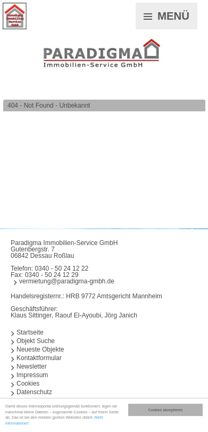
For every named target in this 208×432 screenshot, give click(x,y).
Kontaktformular (39, 358)
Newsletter (31, 366)
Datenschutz (34, 392)
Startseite (30, 332)
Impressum (32, 375)
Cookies (27, 383)
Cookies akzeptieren (165, 409)
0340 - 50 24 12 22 (61, 268)
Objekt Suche (35, 341)
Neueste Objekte (40, 349)
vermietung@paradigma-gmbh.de (66, 281)
